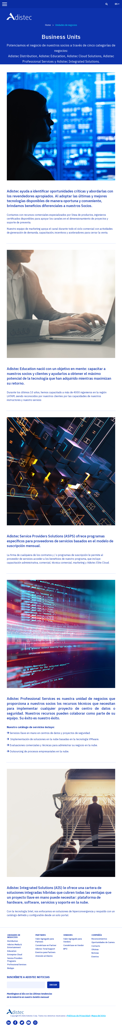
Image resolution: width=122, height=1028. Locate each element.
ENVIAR (53, 985)
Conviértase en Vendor (73, 945)
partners (40, 935)
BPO (65, 949)
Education (11, 951)
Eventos (95, 956)
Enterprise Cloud (14, 954)
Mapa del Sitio (99, 1016)
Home (48, 25)
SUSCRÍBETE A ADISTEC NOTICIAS (28, 977)
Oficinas (95, 949)
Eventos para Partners (45, 952)
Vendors (68, 935)
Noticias (95, 953)
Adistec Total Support (45, 949)
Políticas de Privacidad (78, 1016)
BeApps (10, 968)
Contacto (96, 946)
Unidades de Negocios (13, 936)
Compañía (97, 935)
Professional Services (16, 964)
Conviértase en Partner (45, 945)
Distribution (12, 941)
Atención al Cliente (44, 956)
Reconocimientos (99, 939)
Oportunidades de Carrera (103, 942)
